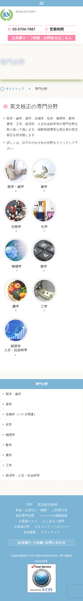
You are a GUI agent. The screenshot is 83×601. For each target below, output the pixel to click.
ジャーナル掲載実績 (53, 515)
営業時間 (57, 29)
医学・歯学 (13, 394)
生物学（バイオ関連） (21, 414)
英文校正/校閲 (47, 504)
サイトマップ (50, 532)
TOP (29, 504)
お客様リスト (28, 521)
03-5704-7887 (24, 29)
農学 (9, 455)
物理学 (10, 435)
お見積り (42, 38)
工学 (9, 465)
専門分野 (41, 384)
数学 (9, 445)
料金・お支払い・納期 (31, 510)
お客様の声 (22, 526)
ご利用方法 (59, 510)
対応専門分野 (25, 515)
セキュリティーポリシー (52, 526)
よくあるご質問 (53, 521)
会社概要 (29, 532)
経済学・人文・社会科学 (23, 475)
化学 (9, 424)
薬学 (9, 404)
